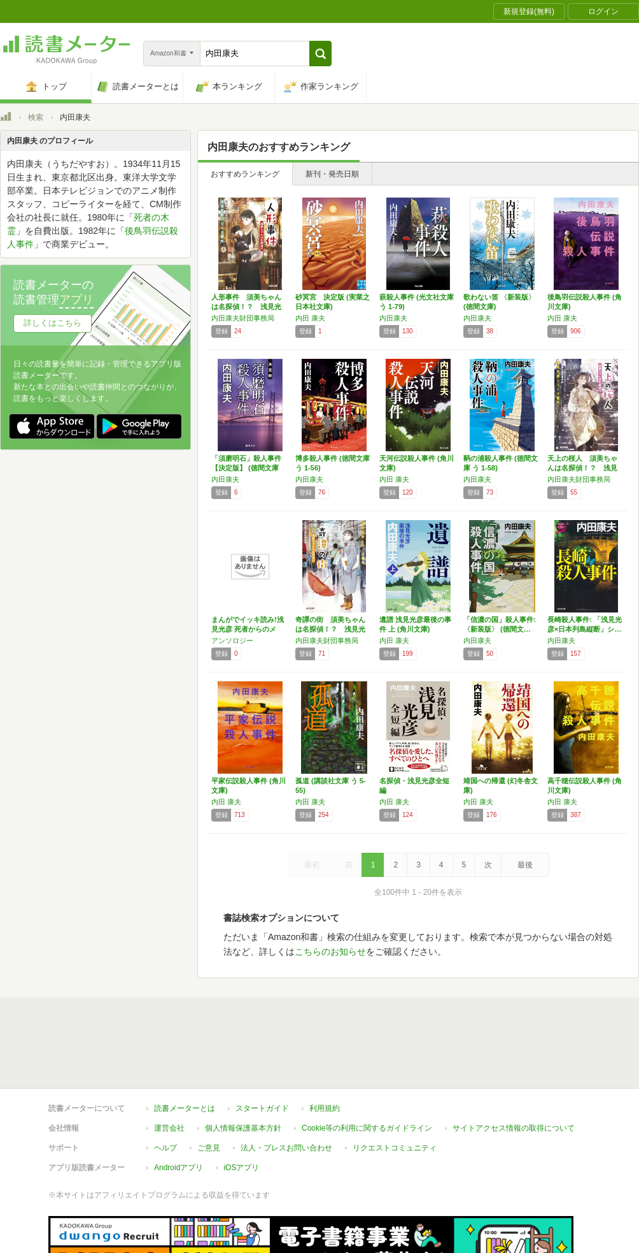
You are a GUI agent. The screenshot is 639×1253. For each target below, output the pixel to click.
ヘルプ (165, 1089)
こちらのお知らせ (330, 951)
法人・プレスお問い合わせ (286, 1089)
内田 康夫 (310, 318)
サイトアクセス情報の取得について (514, 1069)
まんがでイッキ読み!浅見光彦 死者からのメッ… (247, 629)
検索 (35, 117)
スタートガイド (262, 1050)
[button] (320, 53)
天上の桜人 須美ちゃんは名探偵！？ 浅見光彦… (582, 467)
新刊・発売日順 (332, 174)
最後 (525, 864)
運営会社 (169, 1069)
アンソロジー (232, 640)
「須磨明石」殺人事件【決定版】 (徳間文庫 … (246, 467)
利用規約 (324, 1050)
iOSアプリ (241, 1109)
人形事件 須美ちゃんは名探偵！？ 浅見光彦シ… (246, 306)
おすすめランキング (245, 174)
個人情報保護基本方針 (243, 1069)
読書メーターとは (184, 1050)
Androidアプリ (178, 1109)
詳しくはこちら (52, 323)
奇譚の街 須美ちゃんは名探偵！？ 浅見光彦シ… (330, 629)
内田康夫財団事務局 (242, 318)
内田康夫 (393, 318)
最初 (312, 864)
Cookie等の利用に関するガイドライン (367, 1069)
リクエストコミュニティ (395, 1089)
